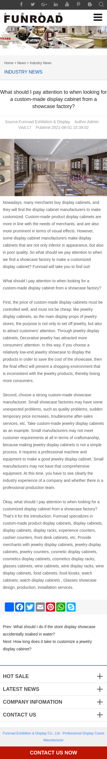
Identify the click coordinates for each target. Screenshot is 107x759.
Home (8, 63)
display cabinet (41, 288)
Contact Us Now (53, 753)
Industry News (40, 63)
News (21, 63)
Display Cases (93, 733)
